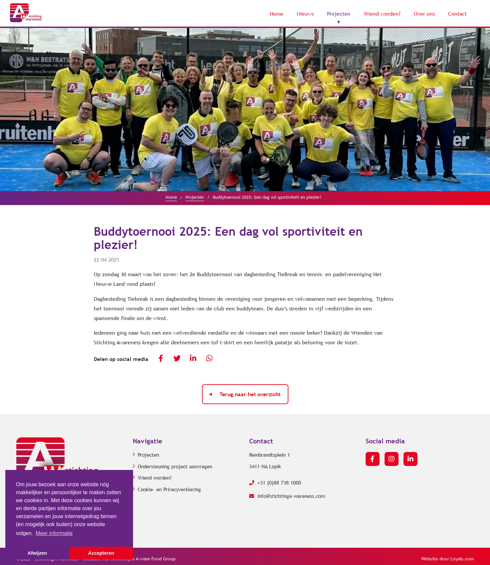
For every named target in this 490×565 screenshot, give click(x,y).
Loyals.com (462, 559)
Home (276, 14)
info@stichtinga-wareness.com (287, 496)
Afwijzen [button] (37, 553)
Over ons (424, 14)
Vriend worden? (382, 14)
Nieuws (305, 14)
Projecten (338, 14)
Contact (457, 14)
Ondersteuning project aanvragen (175, 467)
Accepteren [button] (101, 553)
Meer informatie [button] (54, 533)
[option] (245, 109)
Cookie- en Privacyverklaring (169, 490)
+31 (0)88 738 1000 (275, 483)
